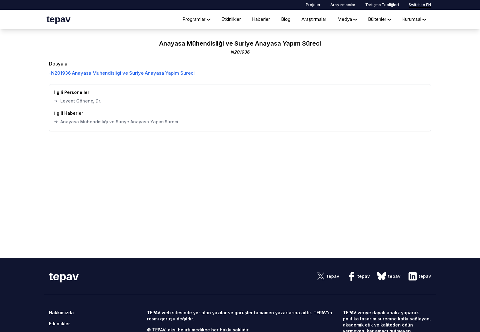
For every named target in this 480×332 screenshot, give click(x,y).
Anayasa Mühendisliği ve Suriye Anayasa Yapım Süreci (116, 121)
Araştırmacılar (342, 4)
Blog (286, 19)
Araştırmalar (314, 19)
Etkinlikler (231, 19)
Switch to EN (420, 4)
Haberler (261, 19)
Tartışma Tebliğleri (382, 4)
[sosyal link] (327, 276)
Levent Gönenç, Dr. (77, 101)
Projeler (313, 4)
